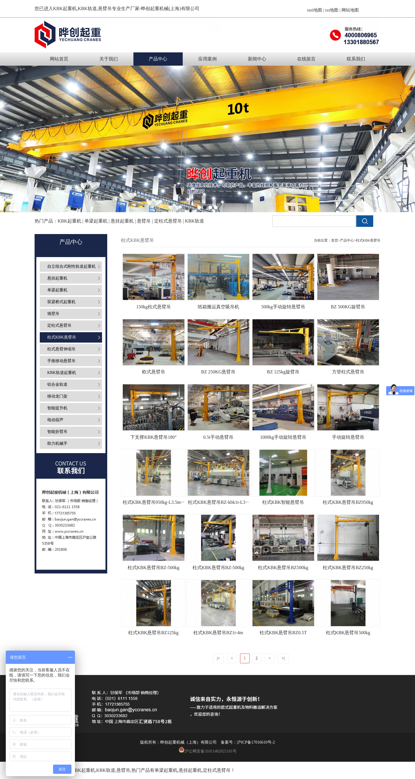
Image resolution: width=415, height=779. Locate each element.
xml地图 (314, 10)
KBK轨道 (105, 770)
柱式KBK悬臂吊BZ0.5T (283, 632)
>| (283, 658)
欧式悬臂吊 (153, 371)
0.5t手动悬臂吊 (218, 437)
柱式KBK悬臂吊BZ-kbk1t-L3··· (218, 502)
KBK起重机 (65, 8)
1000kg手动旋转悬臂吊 (283, 437)
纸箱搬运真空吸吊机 (218, 306)
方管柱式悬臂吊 (348, 371)
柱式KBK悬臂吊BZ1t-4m (218, 632)
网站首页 (59, 58)
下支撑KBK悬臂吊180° (153, 437)
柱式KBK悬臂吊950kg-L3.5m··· (153, 502)
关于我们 (108, 58)
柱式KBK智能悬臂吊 (283, 502)
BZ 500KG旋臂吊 (348, 306)
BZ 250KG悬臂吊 (218, 371)
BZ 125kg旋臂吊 (283, 371)
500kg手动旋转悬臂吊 (283, 306)
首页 (334, 240)
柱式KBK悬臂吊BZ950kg (348, 502)
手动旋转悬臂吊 (348, 437)
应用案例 (207, 58)
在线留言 (306, 58)
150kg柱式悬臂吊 (153, 306)
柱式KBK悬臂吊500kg (348, 632)
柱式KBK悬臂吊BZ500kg (283, 567)
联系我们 (356, 58)
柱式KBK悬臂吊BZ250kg (348, 567)
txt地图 (332, 10)
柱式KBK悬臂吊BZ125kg (153, 632)
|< (218, 658)
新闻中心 (257, 58)
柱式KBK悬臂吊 (368, 240)
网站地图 (350, 10)
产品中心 (158, 58)
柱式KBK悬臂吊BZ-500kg (154, 567)
